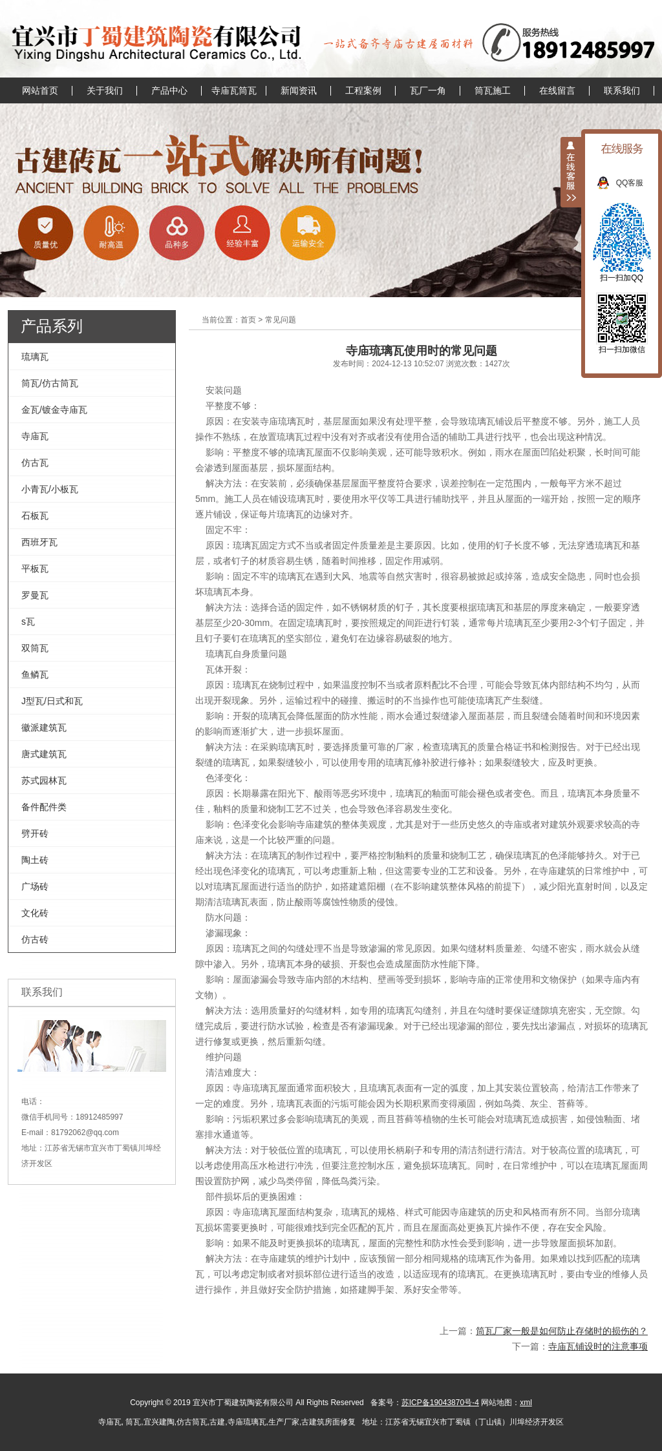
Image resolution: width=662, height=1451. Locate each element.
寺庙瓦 (34, 436)
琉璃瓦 (34, 356)
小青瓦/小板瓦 (49, 489)
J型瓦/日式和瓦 (52, 701)
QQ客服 (636, 182)
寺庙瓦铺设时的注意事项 (598, 1346)
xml (526, 1402)
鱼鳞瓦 (34, 674)
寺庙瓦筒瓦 (234, 90)
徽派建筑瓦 (44, 727)
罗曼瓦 (34, 595)
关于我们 (105, 90)
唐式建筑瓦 (44, 754)
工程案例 (363, 90)
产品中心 (169, 90)
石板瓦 (34, 515)
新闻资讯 (299, 90)
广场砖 (34, 886)
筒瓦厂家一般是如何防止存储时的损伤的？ (562, 1331)
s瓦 (28, 621)
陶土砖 (34, 860)
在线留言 (557, 90)
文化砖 (34, 913)
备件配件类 (44, 807)
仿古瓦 (34, 462)
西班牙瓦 (39, 542)
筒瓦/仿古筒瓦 (49, 383)
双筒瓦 (34, 648)
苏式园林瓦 (44, 780)
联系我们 (622, 90)
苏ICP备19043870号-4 (440, 1402)
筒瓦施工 (493, 90)
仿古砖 (34, 939)
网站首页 (40, 90)
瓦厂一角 (428, 90)
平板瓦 (34, 568)
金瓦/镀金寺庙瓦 (54, 409)
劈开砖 (34, 833)
